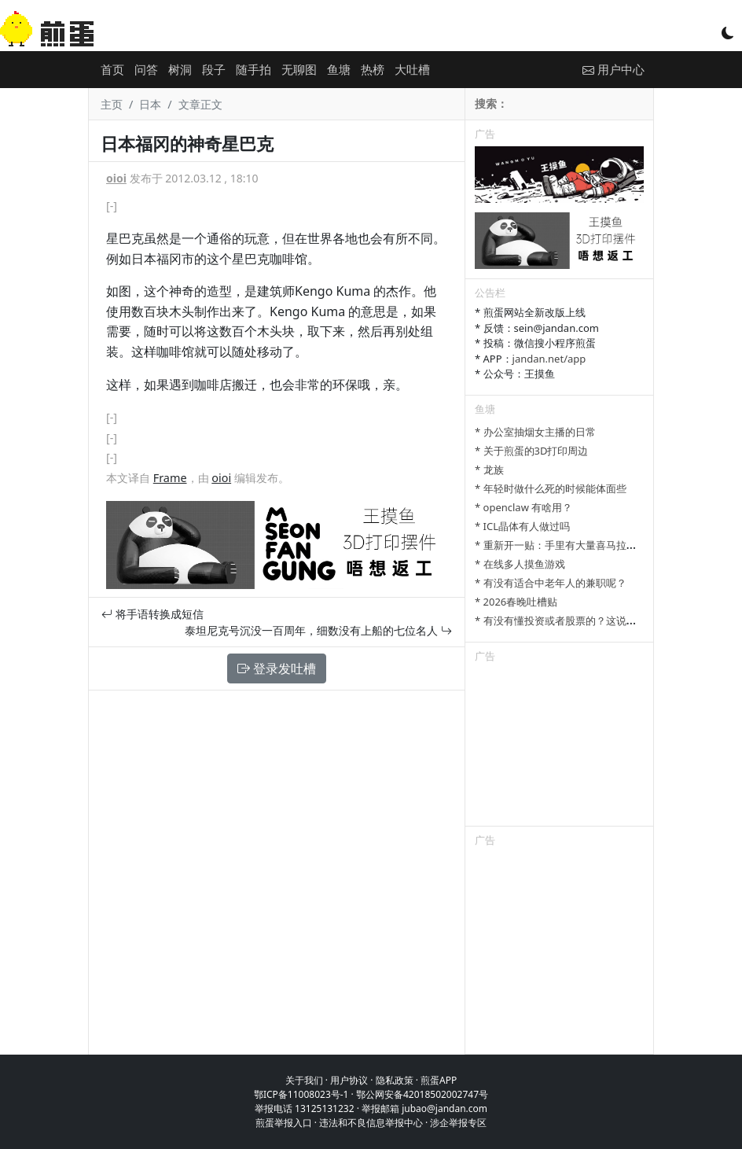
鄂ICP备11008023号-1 (301, 1094)
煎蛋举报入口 (283, 1122)
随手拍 (253, 69)
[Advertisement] (559, 747)
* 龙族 (489, 469)
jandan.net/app (549, 359)
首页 (112, 69)
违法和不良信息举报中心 (371, 1122)
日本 (150, 104)
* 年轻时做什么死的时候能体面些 (550, 488)
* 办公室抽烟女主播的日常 (535, 432)
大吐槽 (412, 69)
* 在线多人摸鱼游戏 (520, 564)
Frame (170, 477)
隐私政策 (394, 1080)
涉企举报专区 (458, 1122)
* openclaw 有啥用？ (523, 507)
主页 (112, 104)
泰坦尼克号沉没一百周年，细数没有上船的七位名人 (318, 630)
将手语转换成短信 (152, 613)
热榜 (372, 69)
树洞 (180, 69)
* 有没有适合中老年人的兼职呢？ (550, 583)
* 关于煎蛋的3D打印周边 (531, 451)
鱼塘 (339, 69)
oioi (116, 178)
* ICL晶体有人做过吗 (522, 526)
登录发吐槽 (276, 668)
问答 (146, 69)
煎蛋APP (439, 1080)
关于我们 (304, 1080)
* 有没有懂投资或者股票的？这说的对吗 (566, 620)
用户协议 (349, 1080)
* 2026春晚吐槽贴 (516, 602)
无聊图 (299, 69)
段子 (214, 69)
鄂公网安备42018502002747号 (422, 1094)
